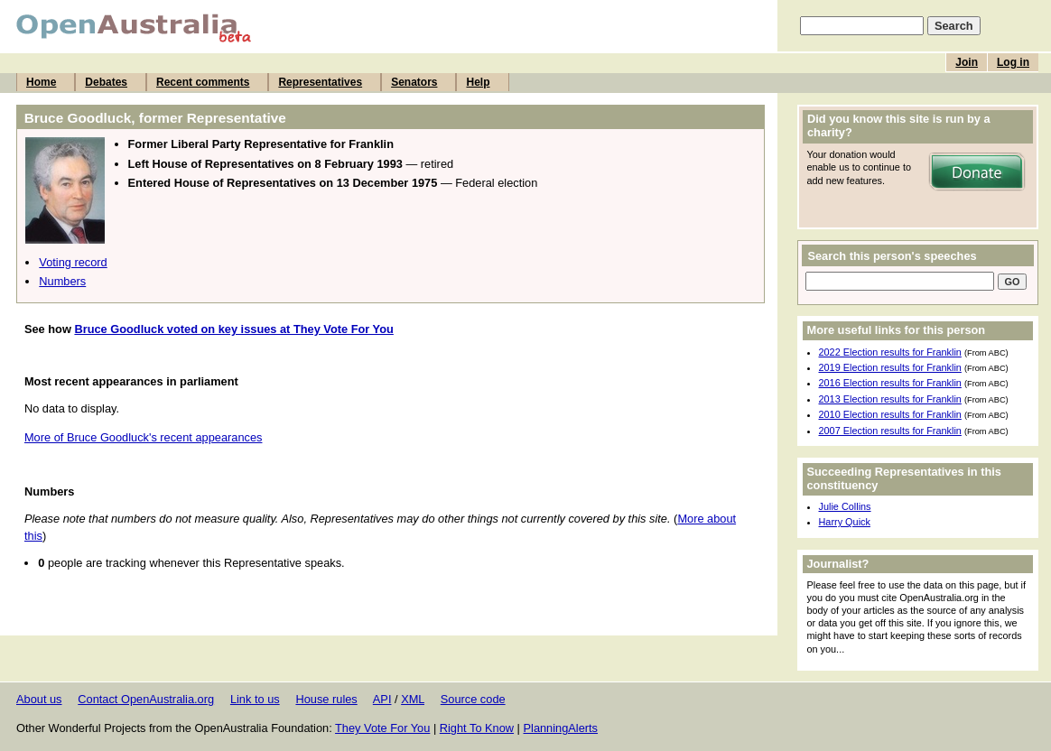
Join (966, 62)
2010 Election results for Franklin (890, 414)
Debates (106, 82)
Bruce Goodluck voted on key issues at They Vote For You (233, 329)
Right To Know (477, 728)
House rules (326, 699)
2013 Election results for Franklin (890, 399)
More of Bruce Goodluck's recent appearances (143, 437)
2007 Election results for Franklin (890, 430)
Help (477, 82)
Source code (473, 699)
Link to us (255, 699)
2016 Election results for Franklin (890, 382)
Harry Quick (844, 521)
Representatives (320, 82)
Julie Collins (845, 506)
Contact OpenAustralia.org (146, 699)
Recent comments (202, 82)
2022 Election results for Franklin (890, 352)
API (382, 699)
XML (412, 699)
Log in (1013, 62)
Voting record (73, 262)
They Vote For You (382, 728)
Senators (414, 82)
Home (41, 82)
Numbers (62, 281)
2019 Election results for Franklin (890, 367)
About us (39, 699)
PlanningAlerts (561, 728)
